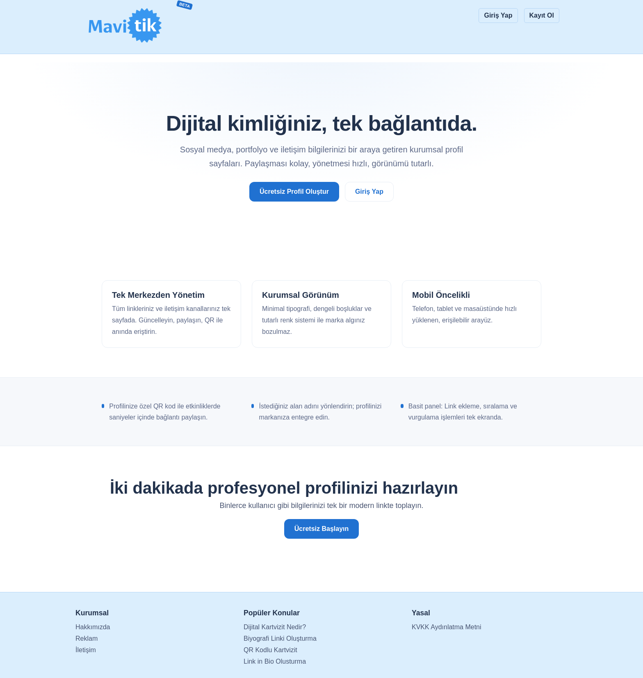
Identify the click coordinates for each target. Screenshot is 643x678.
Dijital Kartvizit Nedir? (275, 627)
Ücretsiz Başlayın (321, 528)
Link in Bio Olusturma (275, 661)
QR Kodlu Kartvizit (270, 649)
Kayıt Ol (541, 15)
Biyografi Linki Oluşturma (280, 638)
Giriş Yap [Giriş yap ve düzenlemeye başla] (369, 191)
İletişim (85, 649)
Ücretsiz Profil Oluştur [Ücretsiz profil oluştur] (294, 191)
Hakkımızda (92, 627)
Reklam (86, 638)
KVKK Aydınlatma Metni (446, 627)
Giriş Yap (498, 15)
